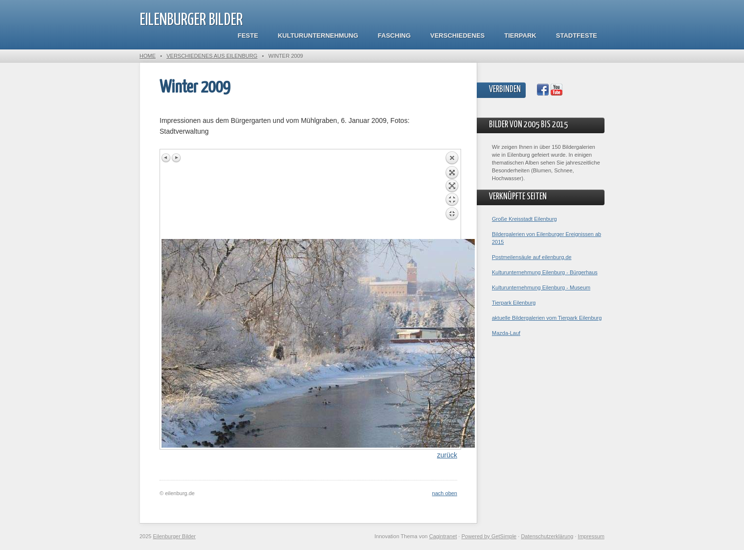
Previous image (166, 158)
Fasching (394, 35)
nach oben (444, 493)
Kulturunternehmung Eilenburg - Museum (541, 287)
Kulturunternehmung (318, 35)
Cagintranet (443, 536)
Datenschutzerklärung (547, 536)
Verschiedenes (457, 35)
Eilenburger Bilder (191, 20)
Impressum (591, 536)
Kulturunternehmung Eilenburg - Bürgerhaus (545, 272)
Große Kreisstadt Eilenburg (524, 219)
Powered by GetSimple (489, 536)
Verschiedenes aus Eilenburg (211, 56)
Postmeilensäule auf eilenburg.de (532, 257)
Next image (176, 158)
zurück (447, 455)
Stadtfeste (576, 35)
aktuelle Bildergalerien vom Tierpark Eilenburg (547, 318)
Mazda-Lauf (506, 333)
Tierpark (520, 35)
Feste (248, 35)
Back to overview (451, 195)
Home (148, 56)
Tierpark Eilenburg (513, 303)
